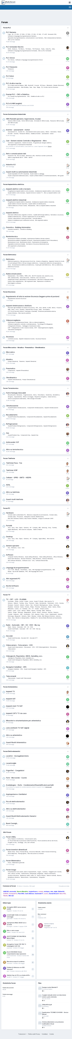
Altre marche (50, 538)
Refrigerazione (11, 424)
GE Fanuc (42, 85)
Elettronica (10, 259)
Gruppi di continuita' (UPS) (45, 518)
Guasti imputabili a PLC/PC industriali (18, 174)
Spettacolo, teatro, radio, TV (28, 875)
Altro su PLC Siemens (14, 39)
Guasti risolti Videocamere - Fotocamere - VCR (21, 647)
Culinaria (44, 871)
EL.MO (49, 307)
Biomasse (19, 395)
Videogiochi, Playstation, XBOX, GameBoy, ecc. (24, 656)
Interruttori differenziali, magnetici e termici (20, 214)
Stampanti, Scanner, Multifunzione (34, 516)
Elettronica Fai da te (13, 266)
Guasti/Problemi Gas (13, 435)
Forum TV (6, 595)
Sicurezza (10, 337)
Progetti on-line (12, 842)
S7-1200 (22, 34)
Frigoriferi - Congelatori (15, 770)
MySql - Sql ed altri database (16, 571)
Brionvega (11, 616)
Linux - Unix (21, 547)
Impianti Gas (34, 435)
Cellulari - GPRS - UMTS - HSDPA (18, 477)
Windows (13, 547)
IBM (40, 527)
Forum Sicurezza (9, 292)
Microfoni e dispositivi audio (45, 279)
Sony (49, 527)
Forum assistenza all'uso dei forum (47, 840)
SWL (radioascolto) (13, 277)
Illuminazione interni (25, 242)
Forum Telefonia (9, 458)
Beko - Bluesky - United (34, 616)
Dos (9, 547)
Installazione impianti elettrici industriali (43, 202)
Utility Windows (37, 558)
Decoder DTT (34, 638)
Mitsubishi (49, 85)
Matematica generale (18, 862)
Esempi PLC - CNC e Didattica (17, 94)
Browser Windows (26, 558)
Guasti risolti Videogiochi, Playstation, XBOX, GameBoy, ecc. (25, 660)
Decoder (9, 636)
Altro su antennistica (14, 735)
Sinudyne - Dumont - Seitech (16, 605)
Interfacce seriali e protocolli (44, 155)
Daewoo (56, 612)
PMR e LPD (28, 276)
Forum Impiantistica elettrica (13, 184)
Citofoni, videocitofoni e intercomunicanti (19, 218)
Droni (9, 265)
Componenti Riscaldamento (34, 416)
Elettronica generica (13, 261)
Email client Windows (14, 558)
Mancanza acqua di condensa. (16, 961)
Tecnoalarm (46, 309)
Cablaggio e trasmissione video (31, 326)
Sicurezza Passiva (41, 338)
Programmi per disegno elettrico (42, 142)
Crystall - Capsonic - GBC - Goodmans (19, 614)
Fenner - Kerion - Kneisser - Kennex (42, 612)
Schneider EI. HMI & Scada (41, 121)
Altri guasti (61, 175)
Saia (31, 87)
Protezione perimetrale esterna (47, 311)
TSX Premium (36, 49)
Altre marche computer (25, 529)
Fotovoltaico (41, 395)
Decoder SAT (25, 638)
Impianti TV (10, 691)
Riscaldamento (11, 415)
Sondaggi (20, 842)
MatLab (17, 569)
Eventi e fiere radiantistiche (15, 281)
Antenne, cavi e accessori (37, 277)
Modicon (14, 49)
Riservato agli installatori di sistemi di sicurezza (21, 307)
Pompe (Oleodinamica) (28, 379)
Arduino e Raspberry (42, 261)
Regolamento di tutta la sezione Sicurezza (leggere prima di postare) (32, 296)
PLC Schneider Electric (15, 47)
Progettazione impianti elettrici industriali (19, 202)
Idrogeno (10, 396)
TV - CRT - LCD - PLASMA (16, 599)
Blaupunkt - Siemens (20, 616)
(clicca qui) (48, 787)
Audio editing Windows (31, 557)
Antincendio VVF (12, 442)
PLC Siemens (11, 32)
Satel (40, 309)
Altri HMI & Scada (13, 122)
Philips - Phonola (35, 607)
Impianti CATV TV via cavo (16, 713)
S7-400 (39, 34)
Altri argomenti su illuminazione (17, 246)
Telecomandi (11, 676)
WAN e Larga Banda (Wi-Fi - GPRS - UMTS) (20, 157)
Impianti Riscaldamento (50, 416)
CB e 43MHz (19, 276)
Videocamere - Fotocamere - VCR (19, 645)
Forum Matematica (13, 861)
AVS (37, 307)
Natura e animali (51, 875)
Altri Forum (7, 832)
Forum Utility (11, 837)
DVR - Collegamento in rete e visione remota (20, 327)
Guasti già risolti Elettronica (43, 265)
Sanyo (50, 605)
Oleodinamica (11, 378)
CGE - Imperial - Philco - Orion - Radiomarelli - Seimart (46, 614)
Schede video (53, 515)
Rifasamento (31, 205)
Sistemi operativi (12, 546)
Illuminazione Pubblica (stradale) (17, 238)
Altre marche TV (49, 601)
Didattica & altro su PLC (37, 96)
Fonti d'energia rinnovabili (16, 393)
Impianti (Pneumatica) (22, 370)
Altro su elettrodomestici (16, 809)
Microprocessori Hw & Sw (27, 261)
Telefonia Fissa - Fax (14, 463)
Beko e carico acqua (13, 930)
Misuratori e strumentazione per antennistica (23, 721)
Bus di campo (21, 155)
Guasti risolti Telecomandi (23, 678)
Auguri (39, 871)
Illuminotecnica (12, 236)
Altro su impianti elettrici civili (52, 193)
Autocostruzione (24, 277)
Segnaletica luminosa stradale (16, 244)
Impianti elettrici (12, 213)
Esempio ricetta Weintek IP (50, 987)
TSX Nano (28, 49)
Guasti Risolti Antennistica (16, 742)
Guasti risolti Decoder (14, 638)
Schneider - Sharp (13, 601)
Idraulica (9, 359)
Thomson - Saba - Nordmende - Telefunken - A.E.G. (43, 603)
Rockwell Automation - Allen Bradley (18, 87)
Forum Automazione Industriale (14, 114)
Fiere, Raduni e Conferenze (16, 839)
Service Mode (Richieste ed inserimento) (50, 618)
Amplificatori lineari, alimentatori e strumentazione (22, 279)
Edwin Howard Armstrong (49, 851)
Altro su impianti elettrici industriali (46, 205)
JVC (29, 608)
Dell (17, 527)
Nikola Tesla (11, 851)
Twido (42, 49)
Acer (9, 527)
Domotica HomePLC (13, 229)
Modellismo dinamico (14, 877)
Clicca (49, 146)
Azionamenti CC (12, 131)
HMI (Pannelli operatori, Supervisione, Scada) (23, 119)
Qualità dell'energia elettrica (41, 214)
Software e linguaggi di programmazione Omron (29, 60)
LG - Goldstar (23, 608)
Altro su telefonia (12, 492)
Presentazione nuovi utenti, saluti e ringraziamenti (22, 871)
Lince (17, 309)
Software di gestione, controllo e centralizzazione (22, 324)
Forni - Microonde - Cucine (16, 778)
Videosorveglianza (13, 320)
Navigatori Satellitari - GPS (16, 667)
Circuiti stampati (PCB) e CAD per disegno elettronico (23, 263)
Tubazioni (22, 361)
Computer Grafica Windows (16, 557)
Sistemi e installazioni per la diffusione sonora (21, 220)
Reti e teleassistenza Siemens (52, 38)
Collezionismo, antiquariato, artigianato (32, 873)
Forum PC (6, 508)
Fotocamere (53, 647)
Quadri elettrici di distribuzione (37, 203)
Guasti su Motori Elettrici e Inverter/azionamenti (43, 175)
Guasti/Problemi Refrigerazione (17, 426)
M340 (9, 49)
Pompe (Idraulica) (13, 361)
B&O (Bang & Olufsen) (48, 616)
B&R (26, 85)
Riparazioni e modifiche (44, 281)
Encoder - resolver (13, 133)
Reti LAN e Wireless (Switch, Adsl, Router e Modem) (22, 518)
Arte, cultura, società (14, 873)
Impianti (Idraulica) (31, 361)
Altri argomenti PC (13, 579)
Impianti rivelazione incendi (26, 338)
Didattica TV (34, 618)
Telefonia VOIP (11, 470)
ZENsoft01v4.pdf (47, 1004)
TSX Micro (21, 49)
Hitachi (33, 610)
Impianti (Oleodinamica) (14, 379)
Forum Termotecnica (10, 388)
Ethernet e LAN (30, 155)
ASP (54, 569)
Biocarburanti (11, 395)
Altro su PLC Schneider (44, 50)
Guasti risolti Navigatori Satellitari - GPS (35, 669)
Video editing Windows (45, 557)
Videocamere (11, 649)
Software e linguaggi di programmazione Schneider (22, 50)
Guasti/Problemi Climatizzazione (17, 407)
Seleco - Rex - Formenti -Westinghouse (36, 605)
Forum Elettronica (9, 255)
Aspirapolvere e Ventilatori (16, 794)
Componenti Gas (25, 435)
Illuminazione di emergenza (40, 242)
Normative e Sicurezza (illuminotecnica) (37, 244)
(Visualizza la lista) (64, 886)
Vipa (34, 87)
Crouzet (36, 85)
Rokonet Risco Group (32, 309)
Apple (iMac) (42, 538)
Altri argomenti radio (30, 281)
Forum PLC (7, 28)
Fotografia (42, 877)
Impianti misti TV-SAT (14, 706)
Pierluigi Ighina (22, 853)
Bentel (44, 307)
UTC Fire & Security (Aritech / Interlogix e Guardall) (22, 311)
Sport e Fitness (41, 875)
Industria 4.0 (11, 165)
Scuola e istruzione (13, 875)
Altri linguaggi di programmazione (41, 569)
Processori (20, 516)
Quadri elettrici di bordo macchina (17, 203)
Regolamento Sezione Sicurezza (17, 298)
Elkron (53, 307)
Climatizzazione (12, 406)
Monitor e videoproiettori (22, 618)
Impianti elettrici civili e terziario (18, 189)
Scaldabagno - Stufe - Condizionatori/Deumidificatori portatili (30, 785)
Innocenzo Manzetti (34, 851)
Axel (40, 307)
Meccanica (10, 352)
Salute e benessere (49, 873)
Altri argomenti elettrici (41, 220)
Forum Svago (11, 870)
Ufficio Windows (58, 557)
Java (29, 569)
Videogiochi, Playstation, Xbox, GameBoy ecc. (21, 658)
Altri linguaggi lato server (36, 571)
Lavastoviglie (11, 763)
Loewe (16, 608)
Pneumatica (10, 368)
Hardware (10, 513)
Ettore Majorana (12, 853)
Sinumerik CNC (52, 34)
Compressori (11, 370)
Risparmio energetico (41, 396)
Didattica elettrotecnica (14, 216)
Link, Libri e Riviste (29, 842)
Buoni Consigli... (12, 823)
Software (9, 555)
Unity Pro (48, 49)
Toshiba (54, 527)
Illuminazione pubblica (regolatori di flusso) (20, 240)
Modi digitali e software (14, 283)
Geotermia (49, 395)
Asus (13, 527)
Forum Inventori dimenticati (16, 850)
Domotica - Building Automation (18, 227)
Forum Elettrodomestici (11, 751)
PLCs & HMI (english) (14, 103)
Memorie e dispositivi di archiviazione (37, 515)
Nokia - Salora (52, 607)
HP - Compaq (33, 527)
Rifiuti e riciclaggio (28, 396)
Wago (38, 87)
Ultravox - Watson (13, 603)
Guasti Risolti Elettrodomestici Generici (21, 816)
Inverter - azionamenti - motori (18, 130)
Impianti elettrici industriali (16, 200)
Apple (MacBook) (13, 529)
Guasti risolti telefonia (14, 499)
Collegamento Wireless (14, 326)
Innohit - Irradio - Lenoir (26, 601)
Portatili (9, 526)
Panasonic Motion (25, 133)
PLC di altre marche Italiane (16, 85)
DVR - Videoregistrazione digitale (43, 327)
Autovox (58, 616)
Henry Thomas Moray (22, 851)
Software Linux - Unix (28, 560)
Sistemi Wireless (12, 313)
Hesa (12, 309)
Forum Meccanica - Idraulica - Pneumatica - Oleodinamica (24, 347)
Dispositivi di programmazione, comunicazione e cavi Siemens (25, 38)
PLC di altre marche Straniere (49, 87)
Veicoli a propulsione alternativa (17, 398)
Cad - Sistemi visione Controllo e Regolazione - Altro (26, 141)
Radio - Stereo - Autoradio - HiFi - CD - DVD (20, 627)
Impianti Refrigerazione (50, 426)
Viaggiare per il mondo (55, 871)
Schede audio (12, 516)
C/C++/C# (11, 569)
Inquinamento (18, 396)
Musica (59, 875)
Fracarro (59, 307)
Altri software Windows (14, 560)
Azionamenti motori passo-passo (35, 131)
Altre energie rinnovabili (34, 398)
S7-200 (16, 34)
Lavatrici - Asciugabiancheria (17, 756)
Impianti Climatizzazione (51, 407)
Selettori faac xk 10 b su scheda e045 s (18, 975)
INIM (9, 309)
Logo (9, 34)
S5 (12, 34)
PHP (26, 571)
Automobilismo (34, 877)
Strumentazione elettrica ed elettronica (23, 265)
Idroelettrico (56, 395)
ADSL (8, 485)
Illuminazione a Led (13, 242)
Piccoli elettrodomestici (15, 801)
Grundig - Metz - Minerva (43, 610)
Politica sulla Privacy (34, 1034)
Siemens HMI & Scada (14, 121)
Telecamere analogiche (14, 329)
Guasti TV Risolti (38, 601)
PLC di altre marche (13, 83)
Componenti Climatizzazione (35, 407)
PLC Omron (10, 58)
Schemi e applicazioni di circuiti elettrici (33, 216)
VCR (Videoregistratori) (42, 647)
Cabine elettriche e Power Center (17, 205)
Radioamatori (11, 276)
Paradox (22, 309)
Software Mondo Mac (42, 560)
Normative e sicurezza (57, 214)
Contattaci (45, 1034)
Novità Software (12, 586)
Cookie (51, 1034)
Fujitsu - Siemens (24, 527)
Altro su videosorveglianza (36, 322)
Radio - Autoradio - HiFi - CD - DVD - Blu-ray (23, 625)
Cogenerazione (27, 395)
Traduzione (22, 1034)
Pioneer (27, 607)
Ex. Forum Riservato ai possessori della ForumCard (22, 840)
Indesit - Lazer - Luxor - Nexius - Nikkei (19, 610)
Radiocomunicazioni (13, 274)
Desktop (9, 537)
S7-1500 (28, 34)
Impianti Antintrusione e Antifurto (19, 306)
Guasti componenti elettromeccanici (18, 175)
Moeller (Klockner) (58, 85)
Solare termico (52, 396)
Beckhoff (30, 85)
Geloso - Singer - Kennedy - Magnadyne (19, 612)
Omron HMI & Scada (27, 121)
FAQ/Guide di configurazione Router (18, 322)
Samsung (44, 527)
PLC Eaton (10, 76)
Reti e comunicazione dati (16, 154)
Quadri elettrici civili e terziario (16, 193)
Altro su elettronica (57, 265)
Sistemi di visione (27, 142)
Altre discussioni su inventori (35, 853)
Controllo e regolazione (14, 142)
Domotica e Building (26, 229)
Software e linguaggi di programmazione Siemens (22, 36)
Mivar (58, 607)
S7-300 (33, 34)
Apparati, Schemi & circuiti (56, 261)
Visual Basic (23, 569)
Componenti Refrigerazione (34, 426)
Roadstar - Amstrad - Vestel (16, 607)
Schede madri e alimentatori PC (17, 515)
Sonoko (61, 603)
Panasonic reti (12, 155)
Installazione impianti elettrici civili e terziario (47, 191)
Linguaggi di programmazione (17, 568)
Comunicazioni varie (30, 839)
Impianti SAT (11, 699)
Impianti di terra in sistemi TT (34, 193)
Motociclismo (24, 877)
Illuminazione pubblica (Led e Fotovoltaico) (45, 240)
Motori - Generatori (51, 131)
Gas (7, 433)
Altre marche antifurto (24, 313)
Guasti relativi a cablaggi (37, 174)
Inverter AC (21, 131)
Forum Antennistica (10, 687)
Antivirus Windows (47, 558)
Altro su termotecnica (14, 449)
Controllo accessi (13, 338)
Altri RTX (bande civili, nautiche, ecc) (42, 276)
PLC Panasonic (11, 67)
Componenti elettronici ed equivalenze (50, 263)
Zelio (53, 49)
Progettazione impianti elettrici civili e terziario (21, 191)
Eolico (35, 395)
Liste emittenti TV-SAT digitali (17, 728)
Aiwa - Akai (11, 618)
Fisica (9, 862)
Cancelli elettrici (37, 218)
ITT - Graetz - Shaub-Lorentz (40, 608)
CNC (28, 96)
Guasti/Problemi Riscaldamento (17, 416)
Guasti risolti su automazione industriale (21, 172)
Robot (59, 131)
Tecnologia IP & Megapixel (44, 324)
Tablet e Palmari (37, 529)
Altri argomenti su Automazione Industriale (20, 144)
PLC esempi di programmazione (17, 96)
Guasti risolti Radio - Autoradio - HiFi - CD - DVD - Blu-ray (24, 629)
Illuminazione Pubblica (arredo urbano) (38, 238)
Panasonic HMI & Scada (57, 121)
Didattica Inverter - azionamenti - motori (42, 133)
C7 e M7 (44, 34)
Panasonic (11, 69)
